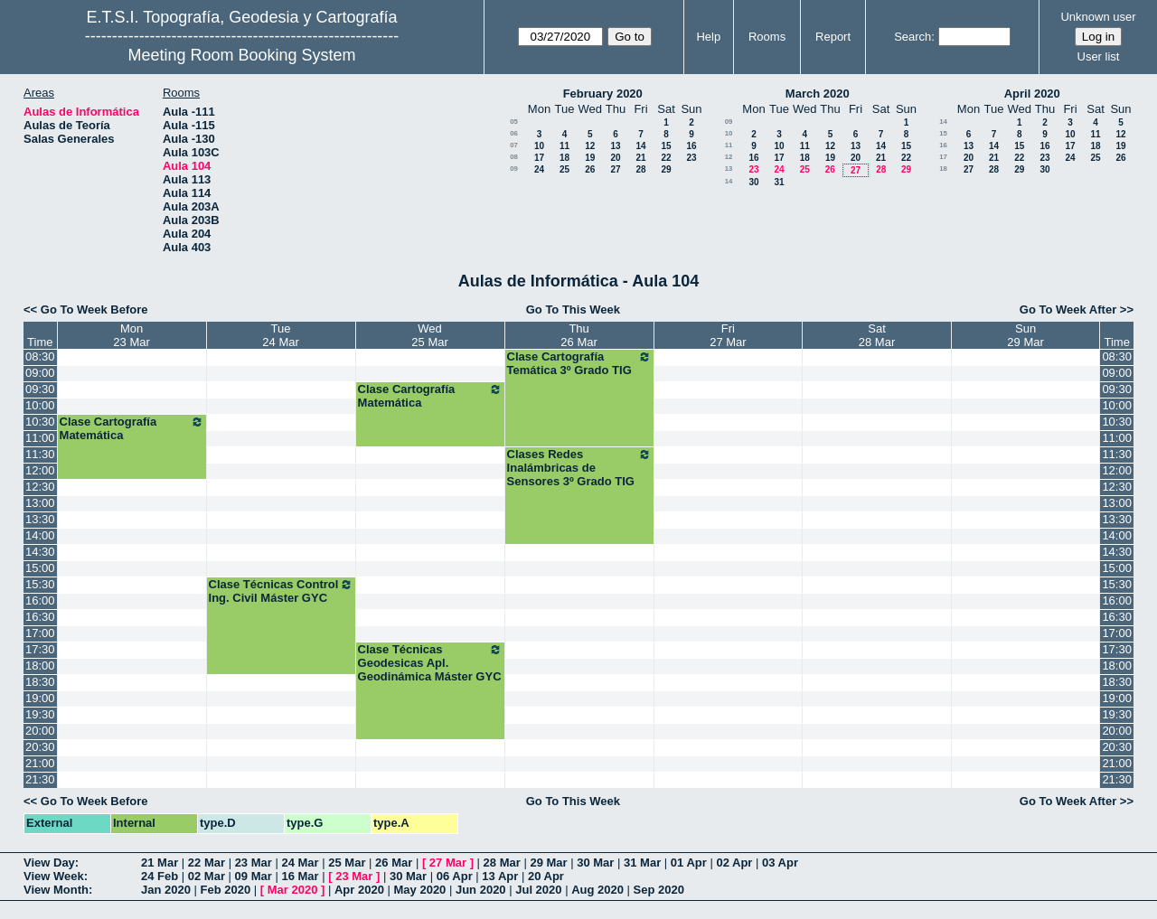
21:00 (40, 763)
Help (708, 36)
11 (564, 146)
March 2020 (817, 93)
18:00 (40, 665)
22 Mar (206, 862)
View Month (56, 889)
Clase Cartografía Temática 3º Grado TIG (579, 363)
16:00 (40, 600)
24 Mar (299, 862)
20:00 (40, 730)
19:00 (40, 698)
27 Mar (447, 862)
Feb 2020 (226, 889)
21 (640, 158)
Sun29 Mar (1025, 335)
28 (640, 169)
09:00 (40, 373)
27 (615, 169)
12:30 (40, 486)
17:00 (40, 633)
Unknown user (1097, 16)
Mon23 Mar (131, 335)
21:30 (40, 779)
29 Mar (548, 862)
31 (779, 182)
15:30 (40, 584)
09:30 (40, 389)
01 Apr (689, 862)
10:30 (40, 421)
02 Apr (734, 862)
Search (912, 36)
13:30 (40, 519)
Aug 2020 (597, 889)
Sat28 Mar (877, 335)
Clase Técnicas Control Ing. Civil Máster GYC (281, 591)
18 (564, 158)
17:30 (40, 649)
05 (514, 121)
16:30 (40, 617)
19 (590, 158)
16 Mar (299, 876)
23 (691, 158)
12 (590, 146)
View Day (49, 862)
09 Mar (253, 876)
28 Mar (502, 862)
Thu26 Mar (578, 335)
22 (666, 158)
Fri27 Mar (728, 335)
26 (590, 169)
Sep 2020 (659, 889)
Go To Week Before (94, 309)
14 (640, 146)
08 (514, 157)
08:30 (40, 356)
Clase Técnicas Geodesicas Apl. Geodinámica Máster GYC (430, 662)
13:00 (40, 503)
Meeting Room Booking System (241, 55)
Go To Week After (1068, 309)
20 (615, 158)
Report (833, 36)
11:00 (40, 438)
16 (691, 146)
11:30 (40, 454)
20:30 (40, 747)
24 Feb (159, 876)
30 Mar (595, 862)
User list (1098, 56)
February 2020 (603, 93)
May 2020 (420, 889)
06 (514, 133)
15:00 (40, 568)
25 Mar (346, 862)
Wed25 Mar (429, 335)
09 (514, 168)
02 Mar (206, 876)
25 (564, 169)
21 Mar (159, 862)
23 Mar (253, 862)
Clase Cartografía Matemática (430, 395)
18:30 (40, 682)
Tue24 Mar (280, 335)
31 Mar (642, 862)
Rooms (766, 36)
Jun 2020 (481, 889)
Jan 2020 (166, 889)
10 (539, 146)
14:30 (40, 551)
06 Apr (455, 876)
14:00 (40, 535)
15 (666, 146)
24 (539, 169)
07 (514, 145)
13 (615, 146)
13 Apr (500, 876)
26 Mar (393, 862)
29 (666, 169)
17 (539, 158)
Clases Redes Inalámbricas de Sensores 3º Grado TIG (579, 467)
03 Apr (780, 862)
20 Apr (546, 876)
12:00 (40, 470)
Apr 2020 (359, 889)
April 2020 (1032, 93)
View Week (54, 876)
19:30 (40, 714)
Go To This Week (573, 309)
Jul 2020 (538, 889)
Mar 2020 (293, 889)
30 (753, 182)
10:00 (40, 405)
